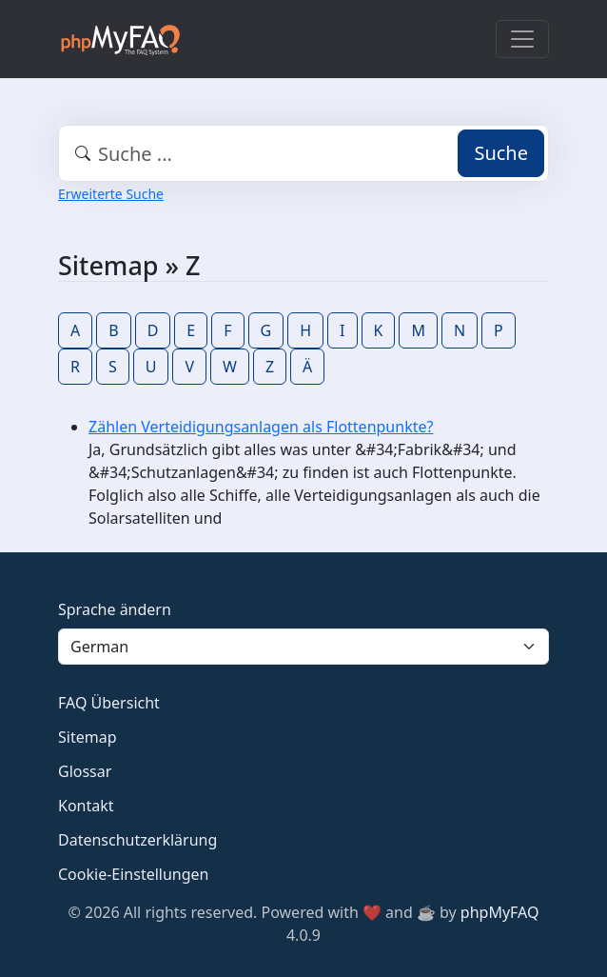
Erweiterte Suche (111, 194)
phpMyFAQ (499, 912)
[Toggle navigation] (522, 39)
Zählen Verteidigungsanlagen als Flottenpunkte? (260, 426)
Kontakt (86, 805)
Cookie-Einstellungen (133, 874)
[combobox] (303, 153)
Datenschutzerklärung (137, 839)
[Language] (303, 646)
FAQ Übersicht (109, 702)
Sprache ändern (114, 609)
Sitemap (87, 737)
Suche (501, 153)
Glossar (84, 771)
